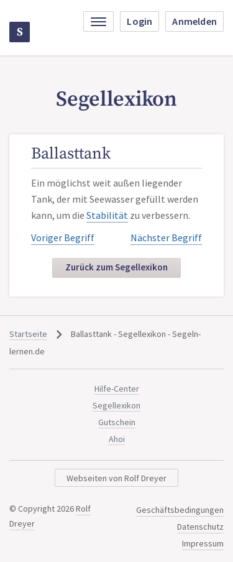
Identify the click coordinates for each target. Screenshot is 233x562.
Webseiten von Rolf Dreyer (116, 478)
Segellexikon (116, 405)
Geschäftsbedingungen (180, 509)
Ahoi (117, 439)
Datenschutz (200, 526)
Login (139, 21)
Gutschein (116, 422)
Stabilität (107, 215)
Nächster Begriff (166, 237)
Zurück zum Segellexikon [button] (116, 267)
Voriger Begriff (62, 237)
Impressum (203, 543)
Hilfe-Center (116, 388)
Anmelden (194, 21)
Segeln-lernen (20, 32)
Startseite (28, 333)
